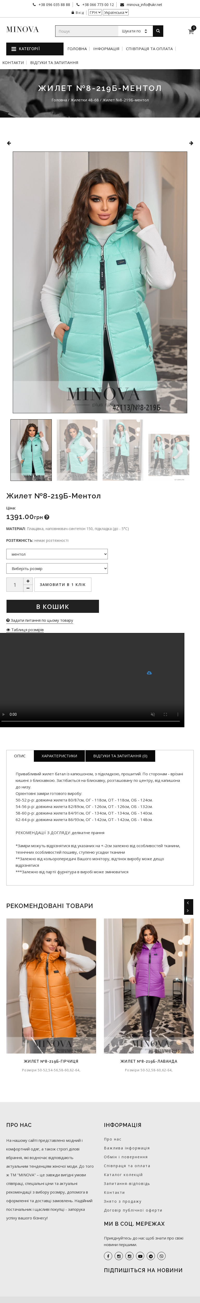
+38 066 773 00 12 (97, 4)
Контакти (13, 63)
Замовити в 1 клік (63, 584)
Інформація (106, 49)
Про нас (113, 1139)
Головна (77, 49)
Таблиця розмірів (25, 629)
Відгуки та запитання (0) (120, 755)
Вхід (78, 12)
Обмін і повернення (126, 1156)
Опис (20, 755)
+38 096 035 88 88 (54, 4)
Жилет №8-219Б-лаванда (149, 1061)
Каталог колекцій (123, 1174)
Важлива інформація (127, 1147)
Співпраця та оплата (149, 49)
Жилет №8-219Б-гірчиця (51, 1061)
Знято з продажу (123, 1201)
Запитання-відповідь (127, 1183)
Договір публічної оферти (133, 1210)
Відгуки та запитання (54, 63)
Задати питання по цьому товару (39, 620)
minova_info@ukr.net (144, 4)
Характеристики (59, 755)
